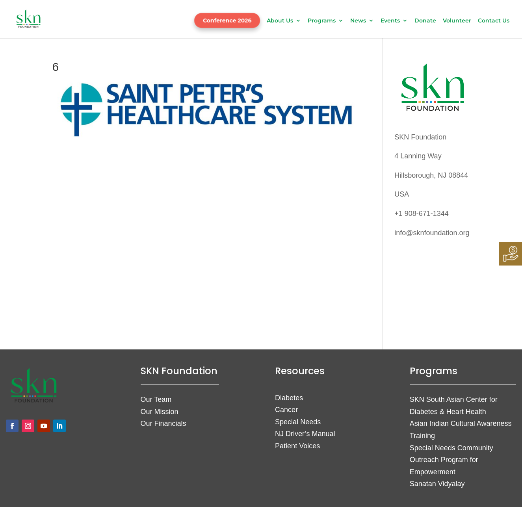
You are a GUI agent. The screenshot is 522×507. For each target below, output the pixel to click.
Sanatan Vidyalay (437, 484)
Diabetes (289, 398)
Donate (425, 21)
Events (390, 21)
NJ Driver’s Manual (305, 434)
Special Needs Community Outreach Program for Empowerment (451, 460)
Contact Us (493, 21)
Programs (322, 21)
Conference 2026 (227, 20)
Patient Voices (297, 446)
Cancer (286, 410)
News (358, 21)
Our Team (156, 399)
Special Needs (298, 422)
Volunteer (457, 21)
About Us (280, 21)
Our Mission (159, 412)
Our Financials (163, 423)
